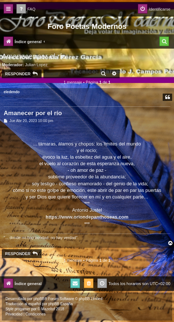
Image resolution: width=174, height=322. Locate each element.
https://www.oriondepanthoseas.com (87, 217)
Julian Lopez (36, 64)
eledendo (12, 92)
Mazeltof (48, 309)
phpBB (39, 299)
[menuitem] (25, 9)
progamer (22, 309)
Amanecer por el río (34, 56)
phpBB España (60, 304)
